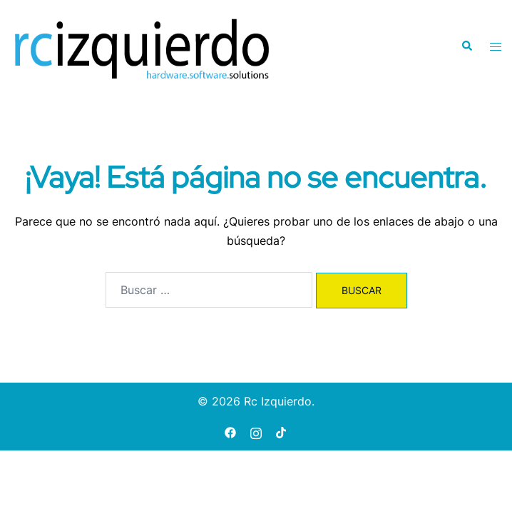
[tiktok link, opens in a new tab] (281, 431)
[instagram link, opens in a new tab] (256, 431)
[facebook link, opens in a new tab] (230, 431)
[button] (466, 46)
